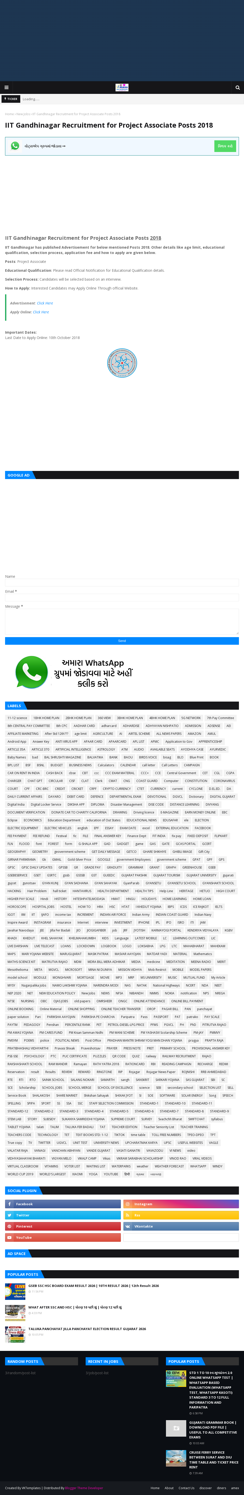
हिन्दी (127, 1174)
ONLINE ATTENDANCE (149, 1001)
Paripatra (128, 1017)
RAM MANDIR (58, 1064)
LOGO (127, 946)
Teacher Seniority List (159, 1127)
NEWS (105, 993)
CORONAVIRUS (224, 781)
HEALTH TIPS (144, 891)
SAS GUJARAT (195, 1080)
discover (205, 1488)
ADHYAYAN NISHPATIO (162, 726)
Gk (44, 859)
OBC (44, 1001)
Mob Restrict (157, 969)
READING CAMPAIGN (176, 1064)
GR (76, 867)
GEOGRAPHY (17, 852)
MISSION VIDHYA (130, 969)
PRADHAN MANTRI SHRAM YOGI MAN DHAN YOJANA (144, 1040)
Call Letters (170, 765)
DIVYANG (212, 804)
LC (165, 938)
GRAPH (171, 867)
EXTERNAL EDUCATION (172, 828)
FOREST (53, 844)
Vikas (106, 1158)
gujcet (12, 883)
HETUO (205, 891)
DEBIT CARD (75, 796)
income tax (63, 914)
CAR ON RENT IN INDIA (24, 773)
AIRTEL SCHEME (139, 734)
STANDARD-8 (194, 1111)
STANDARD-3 (69, 1111)
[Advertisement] (122, 40)
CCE (158, 773)
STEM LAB (14, 1119)
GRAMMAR (135, 867)
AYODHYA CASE (192, 749)
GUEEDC (109, 875)
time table (138, 1135)
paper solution (18, 1017)
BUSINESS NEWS (80, 765)
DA (229, 789)
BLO (180, 757)
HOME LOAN (202, 899)
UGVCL (62, 1143)
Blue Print (196, 757)
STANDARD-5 (119, 1111)
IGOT (11, 914)
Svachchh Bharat (170, 1119)
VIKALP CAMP (87, 1158)
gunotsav (29, 883)
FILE (85, 836)
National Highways (166, 985)
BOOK (214, 757)
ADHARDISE (131, 726)
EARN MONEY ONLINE (200, 812)
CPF (27, 789)
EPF (96, 828)
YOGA (93, 1174)
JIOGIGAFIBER (96, 930)
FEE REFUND (41, 836)
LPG (162, 946)
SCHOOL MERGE (79, 1087)
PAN (188, 1009)
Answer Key (41, 741)
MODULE (40, 977)
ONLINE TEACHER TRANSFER (121, 1009)
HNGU (130, 899)
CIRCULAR (56, 781)
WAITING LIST (95, 1166)
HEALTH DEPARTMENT (113, 891)
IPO (168, 922)
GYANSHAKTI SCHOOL (218, 883)
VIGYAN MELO (61, 1158)
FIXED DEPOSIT (197, 836)
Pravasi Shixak (65, 1048)
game (139, 844)
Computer (171, 781)
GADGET (123, 844)
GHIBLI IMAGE (182, 852)
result (35, 1072)
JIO (79, 930)
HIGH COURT (225, 891)
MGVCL (54, 969)
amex (235, 1488)
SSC (80, 1103)
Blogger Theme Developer (84, 1488)
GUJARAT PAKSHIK (134, 875)
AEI (229, 726)
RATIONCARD (135, 1064)
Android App (17, 741)
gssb (66, 875)
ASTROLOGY (106, 749)
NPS (206, 993)
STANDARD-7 (169, 1111)
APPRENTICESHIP (210, 741)
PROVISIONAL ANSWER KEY (211, 1048)
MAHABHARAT (193, 946)
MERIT (221, 962)
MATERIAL (180, 954)
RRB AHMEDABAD (213, 1072)
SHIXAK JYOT (124, 1095)
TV (30, 1143)
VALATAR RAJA (18, 1150)
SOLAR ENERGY (192, 1095)
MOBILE (178, 969)
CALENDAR (128, 765)
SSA (68, 1103)
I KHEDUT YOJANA (148, 907)
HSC (112, 907)
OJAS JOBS (60, 1001)
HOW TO (84, 907)
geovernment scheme (69, 852)
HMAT (115, 899)
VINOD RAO (178, 1158)
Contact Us (186, 1488)
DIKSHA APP (76, 804)
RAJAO (206, 1056)
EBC (225, 812)
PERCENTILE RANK (77, 1025)
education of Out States (103, 820)
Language (122, 938)
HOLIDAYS (149, 899)
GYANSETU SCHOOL (181, 883)
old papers (82, 1001)
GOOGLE (104, 859)
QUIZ (136, 1056)
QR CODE (119, 1056)
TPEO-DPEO (195, 1135)
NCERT (190, 985)
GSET (37, 875)
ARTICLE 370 (40, 749)
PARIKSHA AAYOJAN (61, 1017)
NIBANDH (136, 993)
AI (120, 734)
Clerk (98, 781)
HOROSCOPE (17, 907)
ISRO (181, 922)
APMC (155, 741)
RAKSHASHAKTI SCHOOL (25, 1064)
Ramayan (80, 1064)
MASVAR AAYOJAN (128, 954)
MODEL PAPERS (200, 969)
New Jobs (23, 114)
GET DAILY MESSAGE (106, 852)
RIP (120, 1072)
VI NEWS (175, 1150)
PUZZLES (99, 1056)
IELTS (218, 907)
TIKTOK (119, 1135)
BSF (28, 765)
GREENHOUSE (192, 867)
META (38, 969)
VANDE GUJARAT (98, 1150)
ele (186, 820)
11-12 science (17, 718)
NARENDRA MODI (105, 985)
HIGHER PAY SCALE (21, 899)
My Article (218, 977)
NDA (205, 985)
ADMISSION (193, 726)
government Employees (134, 859)
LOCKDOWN (86, 946)
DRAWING (120, 812)
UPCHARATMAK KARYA (141, 1143)
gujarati (228, 875)
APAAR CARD (93, 741)
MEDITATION (175, 962)
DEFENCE (97, 796)
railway (151, 1056)
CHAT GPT (35, 781)
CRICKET (77, 789)
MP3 (119, 977)
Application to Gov (178, 741)
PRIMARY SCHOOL (173, 1048)
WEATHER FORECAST (169, 1166)
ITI (192, 922)
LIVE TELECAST (44, 946)
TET (66, 1135)
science (144, 1087)
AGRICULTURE (103, 734)
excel (146, 828)
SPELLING (14, 1103)
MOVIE (104, 977)
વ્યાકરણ (156, 1174)
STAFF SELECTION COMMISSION (111, 1103)
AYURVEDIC (218, 749)
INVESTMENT (123, 922)
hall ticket (59, 891)
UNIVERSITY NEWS (106, 1143)
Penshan (53, 1025)
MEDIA (136, 962)
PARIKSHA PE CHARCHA (98, 1017)
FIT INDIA (159, 836)
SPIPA (31, 1103)
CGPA (230, 773)
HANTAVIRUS (82, 891)
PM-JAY (198, 1032)
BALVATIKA (95, 757)
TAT (102, 1127)
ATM (124, 749)
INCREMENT (85, 914)
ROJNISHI (188, 1072)
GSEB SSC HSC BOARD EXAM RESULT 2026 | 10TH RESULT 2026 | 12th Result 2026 (93, 1285)
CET (205, 773)
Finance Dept (136, 836)
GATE (166, 844)
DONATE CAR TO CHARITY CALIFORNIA (79, 812)
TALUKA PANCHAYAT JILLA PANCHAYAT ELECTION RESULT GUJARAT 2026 (87, 1329)
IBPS (171, 907)
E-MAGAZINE (170, 812)
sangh (125, 1080)
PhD (193, 1025)
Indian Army (140, 914)
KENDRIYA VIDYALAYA (202, 930)
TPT (213, 1135)
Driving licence (144, 812)
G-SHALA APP (88, 844)
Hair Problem (37, 891)
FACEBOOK (203, 828)
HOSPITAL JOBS (43, 907)
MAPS (11, 954)
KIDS (105, 938)
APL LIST (138, 741)
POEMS (29, 1040)
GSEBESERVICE (17, 875)
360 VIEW (104, 718)
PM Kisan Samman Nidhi (86, 1032)
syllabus (217, 1119)
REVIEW (67, 1072)
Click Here (45, 303)
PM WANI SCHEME (122, 1032)
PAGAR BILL (170, 1009)
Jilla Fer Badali (60, 930)
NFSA (119, 993)
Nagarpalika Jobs (34, 985)
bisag (167, 757)
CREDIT (60, 789)
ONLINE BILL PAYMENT (187, 1001)
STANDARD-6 (144, 1111)
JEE (42, 930)
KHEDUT (29, 938)
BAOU (128, 757)
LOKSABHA (146, 946)
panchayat (204, 1009)
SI (140, 1095)
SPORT (46, 1103)
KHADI (12, 938)
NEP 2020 (14, 993)
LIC (213, 938)
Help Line (166, 891)
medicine (153, 962)
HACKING (14, 891)
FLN (10, 844)
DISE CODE (156, 804)
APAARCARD (117, 741)
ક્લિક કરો (225, 146)
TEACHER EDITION (124, 1127)
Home (9, 114)
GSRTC (52, 875)
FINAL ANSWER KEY (108, 836)
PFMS (154, 1025)
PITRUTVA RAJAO (214, 1025)
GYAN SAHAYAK (106, 883)
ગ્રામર (140, 1174)
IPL (158, 922)
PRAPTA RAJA (214, 1040)
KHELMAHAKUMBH (82, 938)
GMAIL (56, 859)
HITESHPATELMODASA (89, 899)
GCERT (207, 844)
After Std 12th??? (56, 734)
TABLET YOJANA (19, 1127)
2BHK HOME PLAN (78, 718)
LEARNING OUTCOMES (189, 938)
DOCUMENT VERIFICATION (26, 812)
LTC (174, 946)
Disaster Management (126, 804)
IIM (23, 914)
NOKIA (169, 993)
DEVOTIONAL (156, 796)
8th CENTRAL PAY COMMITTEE (29, 726)
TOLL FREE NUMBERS (166, 1135)
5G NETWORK (191, 718)
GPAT (196, 859)
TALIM (54, 1127)
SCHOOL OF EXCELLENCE (115, 1087)
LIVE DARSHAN (18, 946)
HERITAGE (186, 891)
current (177, 789)
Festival (61, 836)
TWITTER (44, 1143)
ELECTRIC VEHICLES (58, 828)
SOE (150, 1095)
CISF (72, 781)
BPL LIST (13, 765)
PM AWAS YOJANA (20, 1032)
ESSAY (109, 828)
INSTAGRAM (42, 922)
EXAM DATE (128, 828)
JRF (125, 930)
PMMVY (215, 1032)
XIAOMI (77, 1174)
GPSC (11, 867)
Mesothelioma (18, 969)
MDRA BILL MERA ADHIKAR (106, 962)
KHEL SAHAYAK (52, 938)
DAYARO (54, 796)
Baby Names (17, 757)
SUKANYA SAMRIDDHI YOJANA (83, 1119)
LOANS (66, 946)
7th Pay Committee (220, 718)
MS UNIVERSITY (151, 977)
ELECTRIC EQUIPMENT (23, 828)
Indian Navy (203, 914)
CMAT (113, 781)
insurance (64, 922)
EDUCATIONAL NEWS (142, 820)
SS (58, 1103)
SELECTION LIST (210, 1087)
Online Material (51, 1009)
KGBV (229, 930)
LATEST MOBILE (146, 938)
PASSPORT (161, 1017)
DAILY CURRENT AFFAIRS (25, 796)
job (114, 930)
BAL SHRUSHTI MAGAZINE (62, 757)
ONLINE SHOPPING (81, 1009)
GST (94, 875)
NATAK (142, 985)
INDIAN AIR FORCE (113, 914)
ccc (96, 773)
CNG (126, 781)
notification (189, 993)
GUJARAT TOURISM (166, 875)
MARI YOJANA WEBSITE (38, 954)
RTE (10, 1080)
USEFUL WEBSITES (190, 1143)
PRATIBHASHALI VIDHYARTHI (28, 1048)
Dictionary (196, 796)
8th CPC (61, 726)
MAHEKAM (218, 946)
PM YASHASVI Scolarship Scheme (164, 1032)
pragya (194, 1040)
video (191, 1150)
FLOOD (24, 844)
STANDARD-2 (43, 1111)
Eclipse (12, 820)
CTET (140, 789)
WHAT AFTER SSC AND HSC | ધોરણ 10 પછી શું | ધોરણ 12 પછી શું (75, 1307)
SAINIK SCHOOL (53, 1080)
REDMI (223, 1064)
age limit (80, 734)
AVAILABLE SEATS (162, 749)
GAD (107, 844)
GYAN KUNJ (50, 883)
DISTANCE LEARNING (184, 804)
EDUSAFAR (170, 820)
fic (75, 836)
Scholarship (27, 1087)
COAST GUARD (147, 781)
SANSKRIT (142, 1080)
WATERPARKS (121, 1166)
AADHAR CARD (84, 726)
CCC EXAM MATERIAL (120, 773)
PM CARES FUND (51, 1032)
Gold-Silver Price (79, 859)
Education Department (64, 820)
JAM (202, 922)
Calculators (106, 765)
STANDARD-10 (175, 1103)
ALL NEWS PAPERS (168, 734)
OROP (151, 1009)
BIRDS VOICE (148, 757)
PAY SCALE (211, 1017)
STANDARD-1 (149, 1103)
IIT (33, 914)
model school (17, 977)
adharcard (109, 726)
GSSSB (80, 875)
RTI (21, 1080)
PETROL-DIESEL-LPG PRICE (126, 1025)
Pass (144, 1017)
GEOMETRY (40, 852)
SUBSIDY (49, 1119)
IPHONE (143, 922)
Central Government (181, 773)
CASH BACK (54, 773)
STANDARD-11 (202, 1103)
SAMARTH (108, 1080)
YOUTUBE (111, 1174)
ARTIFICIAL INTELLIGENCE (73, 749)
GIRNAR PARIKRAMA (22, 859)
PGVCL (169, 1025)
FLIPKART (221, 836)
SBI (213, 1080)
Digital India (16, 804)
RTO (33, 1080)
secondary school (180, 1087)
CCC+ (145, 773)
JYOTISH (139, 930)
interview (101, 922)
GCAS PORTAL (186, 844)
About (169, 1488)
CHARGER (14, 781)
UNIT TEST (80, 1143)
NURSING (27, 1001)
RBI (153, 1064)
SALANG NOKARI (82, 1080)
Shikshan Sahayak (96, 1095)
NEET (218, 985)
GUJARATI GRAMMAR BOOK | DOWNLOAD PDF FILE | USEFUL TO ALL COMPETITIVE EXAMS (213, 1430)
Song (212, 1095)
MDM (77, 962)
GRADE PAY (92, 867)
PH (182, 1025)
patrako (192, 1017)
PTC (53, 1056)
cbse (72, 773)
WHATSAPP (198, 1166)
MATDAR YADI (157, 954)
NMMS (154, 993)
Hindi (44, 899)
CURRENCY (158, 789)
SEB (158, 1087)
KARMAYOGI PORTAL (166, 930)
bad (35, 757)
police (44, 1040)
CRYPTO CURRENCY (117, 789)
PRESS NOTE (132, 1048)
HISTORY (60, 899)
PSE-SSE (13, 1056)
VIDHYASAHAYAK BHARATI (26, 1158)
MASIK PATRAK (98, 954)
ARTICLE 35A (16, 749)
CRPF (93, 789)
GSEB (212, 867)
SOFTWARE (167, 1095)
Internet (83, 922)
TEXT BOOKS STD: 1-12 (92, 1135)
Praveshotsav (90, 1048)
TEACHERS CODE (19, 1135)
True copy (15, 1143)
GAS (153, 844)
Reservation (16, 1072)
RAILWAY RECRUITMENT (179, 1056)
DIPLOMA (97, 804)
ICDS (183, 907)
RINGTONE (104, 1072)
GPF (209, 859)
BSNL (40, 765)
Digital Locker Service (46, 804)
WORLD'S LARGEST (53, 1174)
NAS (127, 985)
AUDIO (139, 749)
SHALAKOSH (41, 1095)
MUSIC (172, 977)
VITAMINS (51, 1166)
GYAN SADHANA (76, 883)
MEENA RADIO (201, 962)
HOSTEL (66, 907)
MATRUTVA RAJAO (55, 962)
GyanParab (131, 883)
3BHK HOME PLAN (130, 718)
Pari (38, 1017)
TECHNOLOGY (47, 1135)
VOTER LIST (72, 1166)
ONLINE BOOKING (20, 1009)
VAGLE (213, 1143)
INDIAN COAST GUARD (172, 914)
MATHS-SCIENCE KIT (21, 962)
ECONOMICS (33, 820)
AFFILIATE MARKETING (23, 734)
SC (223, 1080)
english (83, 828)
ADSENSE (214, 726)
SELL (231, 1087)
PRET (150, 1048)
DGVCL (178, 796)
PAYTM (12, 1025)
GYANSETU (153, 883)
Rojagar (134, 1072)
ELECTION (202, 820)
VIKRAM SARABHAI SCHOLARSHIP (140, 1158)
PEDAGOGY (32, 1025)
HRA (100, 907)
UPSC (168, 1143)
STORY (32, 1119)
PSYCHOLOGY (34, 1056)
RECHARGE (205, 1064)
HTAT (125, 907)
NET (30, 993)
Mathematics (203, 954)
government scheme (171, 859)
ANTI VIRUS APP (66, 741)
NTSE (11, 1001)
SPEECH (227, 1095)
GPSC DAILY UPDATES (37, 867)
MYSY (11, 985)
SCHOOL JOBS (52, 1087)
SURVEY (146, 1119)
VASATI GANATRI (128, 1150)
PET (99, 1025)
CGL (217, 773)
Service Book (17, 1095)
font (39, 844)
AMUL (212, 734)
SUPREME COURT (123, 1119)
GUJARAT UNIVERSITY (201, 875)
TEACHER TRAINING (194, 1127)
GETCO (131, 852)
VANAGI (39, 1150)
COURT (13, 789)
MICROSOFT (73, 969)
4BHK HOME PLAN (162, 718)
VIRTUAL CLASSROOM (23, 1166)
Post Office (93, 1040)
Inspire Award (18, 922)
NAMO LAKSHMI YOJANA (69, 985)
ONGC (122, 1001)
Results (50, 1072)
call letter (148, 765)
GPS (221, 859)
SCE (10, 1087)
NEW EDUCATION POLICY (57, 993)
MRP (131, 977)
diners (221, 1488)
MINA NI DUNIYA (100, 969)
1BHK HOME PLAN (46, 718)
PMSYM (13, 1040)
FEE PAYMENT (17, 836)
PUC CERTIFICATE (75, 1056)
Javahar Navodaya (21, 930)
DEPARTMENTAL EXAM (125, 796)
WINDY (217, 1166)
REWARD (84, 1072)
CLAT (85, 781)
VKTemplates (31, 1488)
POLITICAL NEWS (67, 1040)
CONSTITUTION (196, 781)
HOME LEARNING (175, 899)
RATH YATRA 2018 (106, 1064)
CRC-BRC (42, 789)
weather (142, 1166)
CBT (85, 773)
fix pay (176, 836)
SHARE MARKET (67, 1095)
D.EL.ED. (214, 789)
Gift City (204, 852)
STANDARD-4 (94, 1111)
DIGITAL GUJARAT (222, 796)
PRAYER (112, 1048)
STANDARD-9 (219, 1111)
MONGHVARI (62, 977)
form (68, 844)
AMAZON (194, 734)
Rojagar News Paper (161, 1072)
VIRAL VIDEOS (202, 1158)
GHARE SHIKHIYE (154, 852)
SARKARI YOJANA (167, 1080)
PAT (177, 1017)
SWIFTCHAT (196, 1119)
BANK (113, 757)
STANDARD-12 (18, 1111)
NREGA (220, 993)
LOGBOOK (108, 946)
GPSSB (63, 867)
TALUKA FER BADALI (79, 1127)
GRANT (154, 867)
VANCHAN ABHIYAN (66, 1150)
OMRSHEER (104, 1001)
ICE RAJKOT (201, 907)
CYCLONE (196, 789)
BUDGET (57, 765)
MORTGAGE (85, 977)
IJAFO (45, 914)
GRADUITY (114, 867)
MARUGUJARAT (71, 954)
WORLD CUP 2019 (20, 1174)
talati (40, 1127)
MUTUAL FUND (194, 977)
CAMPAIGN (192, 765)
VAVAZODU (154, 1150)
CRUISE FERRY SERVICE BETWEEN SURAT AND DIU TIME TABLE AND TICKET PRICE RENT (213, 1460)
